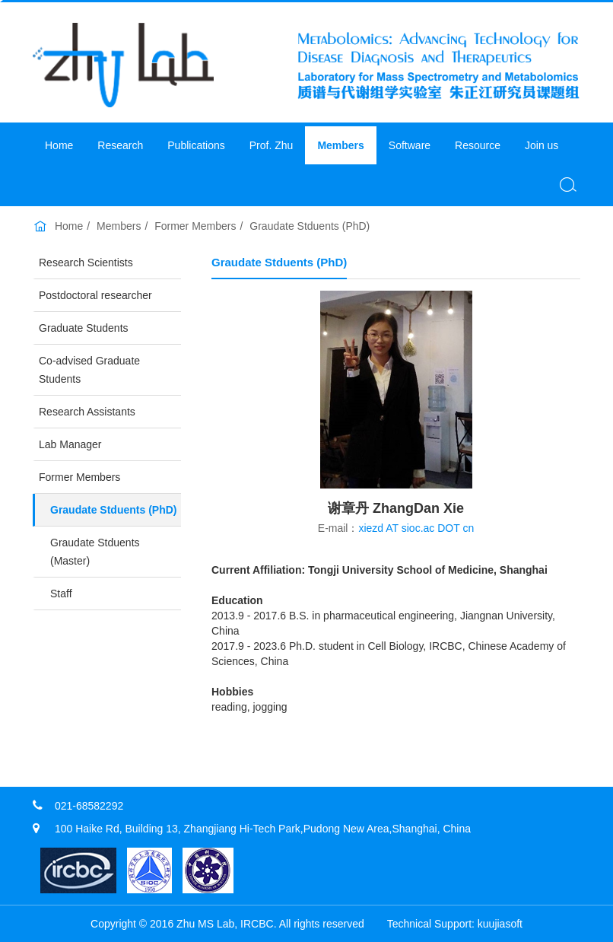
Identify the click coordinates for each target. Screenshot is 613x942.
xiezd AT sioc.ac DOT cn (416, 528)
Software (409, 145)
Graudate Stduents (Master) (95, 551)
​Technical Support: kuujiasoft (454, 924)
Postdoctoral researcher (95, 295)
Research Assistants (87, 412)
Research (120, 145)
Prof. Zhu (271, 145)
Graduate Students (84, 328)
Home (59, 145)
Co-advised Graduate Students (89, 370)
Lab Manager (70, 444)
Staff (61, 593)
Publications (196, 145)
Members (340, 145)
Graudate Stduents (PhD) (309, 226)
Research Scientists (86, 262)
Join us (541, 145)
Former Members (195, 226)
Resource (477, 145)
